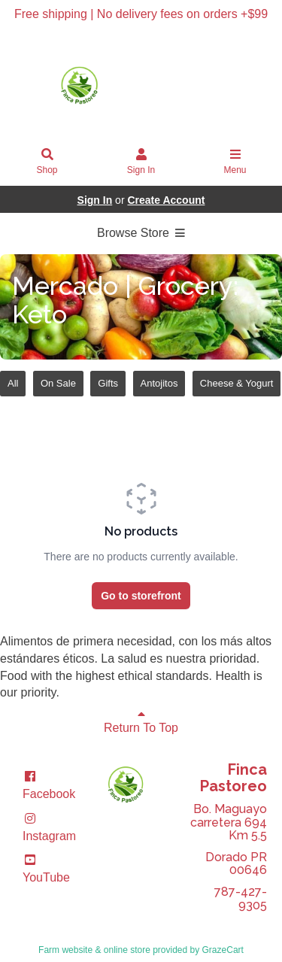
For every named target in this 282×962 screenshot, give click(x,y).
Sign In (141, 162)
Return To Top (141, 721)
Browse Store (141, 232)
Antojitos (159, 383)
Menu (235, 162)
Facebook (49, 785)
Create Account (166, 200)
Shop (47, 162)
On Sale (58, 383)
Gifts (108, 383)
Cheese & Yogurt (237, 383)
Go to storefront (141, 596)
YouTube (46, 869)
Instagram (49, 827)
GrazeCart (223, 950)
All (13, 383)
